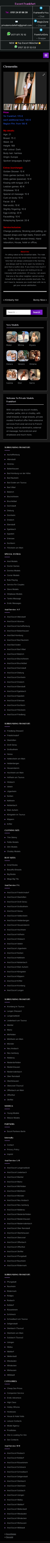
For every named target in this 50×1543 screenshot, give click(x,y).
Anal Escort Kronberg (16, 986)
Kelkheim (11, 801)
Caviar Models (13, 575)
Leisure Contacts (14, 1421)
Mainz (9, 1030)
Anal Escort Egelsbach (16, 691)
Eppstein (10, 534)
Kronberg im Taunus (15, 1006)
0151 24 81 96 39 (19, 12)
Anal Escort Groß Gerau (17, 902)
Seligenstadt (12, 1324)
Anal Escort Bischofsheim (18, 659)
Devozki (9, 1537)
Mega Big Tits (13, 879)
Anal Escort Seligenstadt (17, 1476)
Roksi (9, 345)
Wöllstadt (11, 1375)
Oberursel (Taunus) (15, 1086)
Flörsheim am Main (15, 548)
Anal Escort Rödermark (17, 1265)
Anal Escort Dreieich (15, 682)
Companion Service (15, 1393)
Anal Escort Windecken (17, 1518)
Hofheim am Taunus (15, 777)
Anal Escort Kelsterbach (17, 962)
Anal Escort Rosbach (16, 1453)
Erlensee (10, 538)
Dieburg (10, 510)
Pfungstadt (11, 1282)
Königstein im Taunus (16, 814)
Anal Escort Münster (15, 1196)
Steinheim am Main (15, 1333)
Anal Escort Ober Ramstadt (18, 1228)
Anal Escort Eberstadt (16, 686)
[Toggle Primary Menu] (46, 55)
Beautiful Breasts (14, 870)
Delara (9, 364)
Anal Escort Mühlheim (16, 1191)
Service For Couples (15, 584)
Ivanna (9, 383)
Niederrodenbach (14, 1072)
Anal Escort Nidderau (16, 1210)
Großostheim (12, 749)
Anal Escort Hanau (15, 911)
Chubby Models (13, 851)
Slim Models (12, 847)
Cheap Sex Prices (14, 1388)
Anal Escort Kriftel (14, 981)
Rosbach (11, 1300)
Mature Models (13, 1118)
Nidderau (11, 1058)
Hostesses (11, 1412)
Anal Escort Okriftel (15, 1251)
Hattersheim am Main (16, 759)
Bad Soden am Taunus (16, 483)
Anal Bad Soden (14, 645)
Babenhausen (13, 469)
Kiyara (32, 345)
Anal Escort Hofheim (15, 934)
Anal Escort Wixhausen (17, 1523)
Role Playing (12, 580)
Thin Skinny (12, 837)
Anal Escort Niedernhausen (18, 1219)
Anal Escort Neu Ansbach (18, 1200)
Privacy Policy (13, 1149)
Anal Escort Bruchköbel (17, 663)
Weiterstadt (12, 1356)
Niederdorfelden (14, 1062)
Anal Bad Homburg (15, 635)
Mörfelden (11, 1034)
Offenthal (11, 1095)
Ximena (33, 364)
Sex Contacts (12, 1440)
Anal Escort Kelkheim (16, 958)
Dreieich (10, 520)
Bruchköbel (12, 501)
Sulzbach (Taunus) (15, 1338)
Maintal (10, 1025)
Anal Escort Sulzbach (16, 1490)
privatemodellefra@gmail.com (16, 25)
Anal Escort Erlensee (16, 700)
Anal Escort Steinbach (16, 1481)
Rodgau (10, 1296)
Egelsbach (11, 529)
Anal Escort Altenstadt (16, 617)
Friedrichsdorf (13, 735)
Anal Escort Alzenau (15, 621)
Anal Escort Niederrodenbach (19, 1223)
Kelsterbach (12, 805)
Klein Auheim (12, 810)
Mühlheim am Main (15, 1039)
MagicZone (41, 21)
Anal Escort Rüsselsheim (17, 1462)
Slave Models (13, 589)
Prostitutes (11, 1430)
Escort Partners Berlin (16, 1131)
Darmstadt (11, 506)
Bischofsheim (13, 496)
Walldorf (10, 1351)
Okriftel (10, 1100)
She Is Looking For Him (17, 1435)
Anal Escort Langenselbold (18, 1168)
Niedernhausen (13, 1067)
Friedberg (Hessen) (15, 731)
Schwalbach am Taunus (17, 1319)
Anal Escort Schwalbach (17, 1472)
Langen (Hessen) (14, 1011)
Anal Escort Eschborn (16, 705)
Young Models (13, 1113)
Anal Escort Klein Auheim (17, 967)
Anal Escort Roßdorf (15, 1458)
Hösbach (11, 782)
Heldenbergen (13, 763)
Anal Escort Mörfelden (16, 1186)
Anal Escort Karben (15, 953)
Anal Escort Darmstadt (16, 668)
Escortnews (11, 1534)
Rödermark (11, 1291)
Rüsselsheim (12, 1310)
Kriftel (9, 824)
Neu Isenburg (13, 1053)
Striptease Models (14, 594)
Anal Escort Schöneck (16, 1467)
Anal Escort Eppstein (15, 696)
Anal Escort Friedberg (16, 714)
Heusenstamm (13, 768)
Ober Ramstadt (13, 1076)
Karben (10, 796)
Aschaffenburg (13, 455)
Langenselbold (13, 1016)
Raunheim (11, 1286)
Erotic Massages (14, 603)
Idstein (10, 787)
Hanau (10, 754)
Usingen (10, 1342)
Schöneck (11, 1314)
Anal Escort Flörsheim (16, 710)
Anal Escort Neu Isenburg (18, 1205)
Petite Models (13, 842)
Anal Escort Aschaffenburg (18, 626)
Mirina (21, 345)
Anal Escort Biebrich (15, 654)
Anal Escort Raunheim (16, 1261)
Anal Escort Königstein (16, 972)
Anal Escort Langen (15, 990)
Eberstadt (11, 524)
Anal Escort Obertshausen (18, 1233)
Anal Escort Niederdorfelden (19, 1214)
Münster (10, 1044)
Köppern (10, 819)
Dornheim (11, 515)
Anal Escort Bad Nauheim (18, 640)
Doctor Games (13, 566)
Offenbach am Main (15, 1090)
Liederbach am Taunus (17, 1020)
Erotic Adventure (14, 1398)
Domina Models (13, 571)
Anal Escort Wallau (15, 1500)
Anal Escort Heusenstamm (18, 925)
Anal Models (12, 561)
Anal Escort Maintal (15, 1177)
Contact (10, 1145)
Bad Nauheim (13, 478)
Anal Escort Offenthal (16, 1247)
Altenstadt (11, 459)
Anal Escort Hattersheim (17, 916)
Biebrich (10, 492)
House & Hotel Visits (15, 1416)
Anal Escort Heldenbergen (18, 920)
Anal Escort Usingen (15, 1495)
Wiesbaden (12, 1361)
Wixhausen (11, 1370)
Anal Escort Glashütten (16, 897)
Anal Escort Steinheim (16, 1486)
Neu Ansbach (13, 1048)
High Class (11, 1402)
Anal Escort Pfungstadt (16, 1256)
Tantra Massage (14, 598)
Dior (20, 383)
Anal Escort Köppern (15, 976)
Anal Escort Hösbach (16, 939)
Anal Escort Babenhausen (18, 631)
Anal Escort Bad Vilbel (16, 649)
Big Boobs (11, 874)
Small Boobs (12, 865)
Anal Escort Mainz (14, 1182)
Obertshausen (13, 1081)
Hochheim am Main (15, 773)
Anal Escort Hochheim (16, 930)
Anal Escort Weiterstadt (17, 1509)
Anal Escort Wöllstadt (16, 1528)
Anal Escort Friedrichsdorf (18, 892)
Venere (21, 364)
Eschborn (11, 543)
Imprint (10, 1154)
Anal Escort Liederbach (17, 1172)
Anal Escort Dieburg (15, 673)
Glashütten (11, 740)
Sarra (32, 383)
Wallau (10, 1347)
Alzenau (10, 464)
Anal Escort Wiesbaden (17, 1514)
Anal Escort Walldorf (15, 1504)
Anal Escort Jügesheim (17, 948)
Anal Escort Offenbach (16, 1242)
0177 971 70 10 (16, 34)
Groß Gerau (12, 745)
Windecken (12, 1365)
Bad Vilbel (11, 487)
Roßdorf (10, 1305)
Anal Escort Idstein (15, 944)
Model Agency (13, 1426)
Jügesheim (11, 791)
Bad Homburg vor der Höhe (19, 473)
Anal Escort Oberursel (16, 1237)
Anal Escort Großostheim (17, 906)
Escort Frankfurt (25, 3)
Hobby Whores (13, 1407)
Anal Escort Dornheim (16, 677)
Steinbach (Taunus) (15, 1328)
